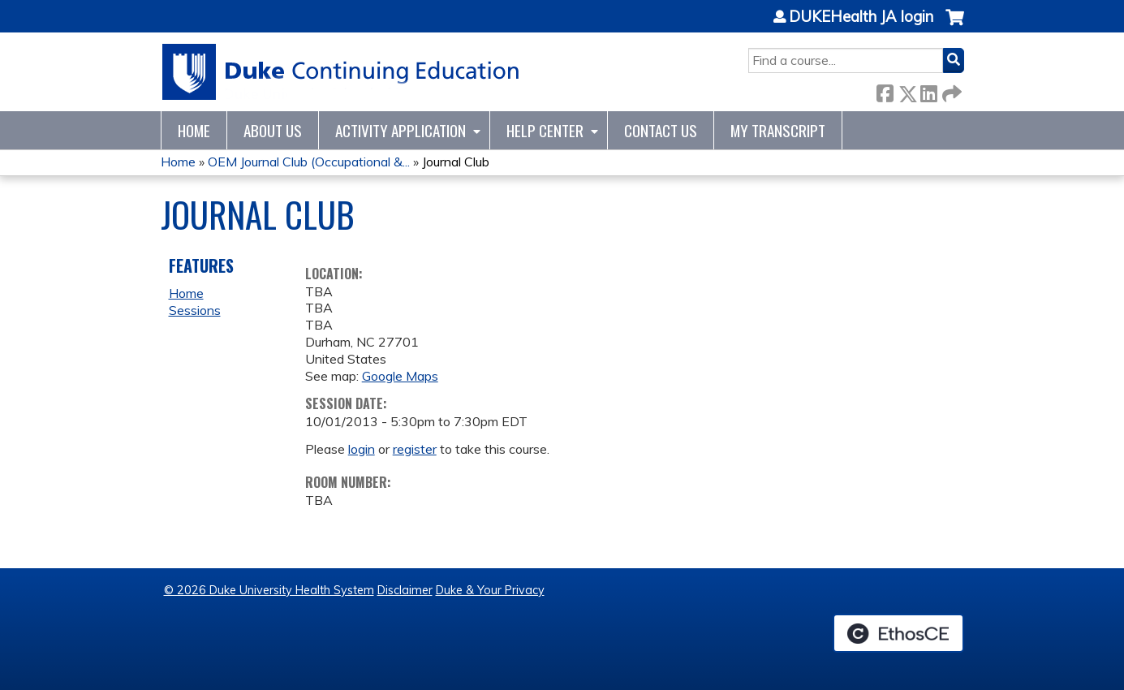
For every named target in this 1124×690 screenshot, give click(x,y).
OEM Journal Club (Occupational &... (309, 161)
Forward (950, 90)
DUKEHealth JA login (861, 17)
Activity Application (400, 130)
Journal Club (455, 161)
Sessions (195, 310)
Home (194, 130)
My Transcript (777, 130)
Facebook (884, 90)
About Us (272, 130)
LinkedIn (928, 90)
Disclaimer (405, 590)
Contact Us (660, 130)
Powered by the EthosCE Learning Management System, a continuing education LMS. (898, 633)
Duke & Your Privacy (490, 590)
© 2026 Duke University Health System (269, 590)
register (415, 449)
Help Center (545, 130)
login (361, 449)
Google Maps (400, 376)
